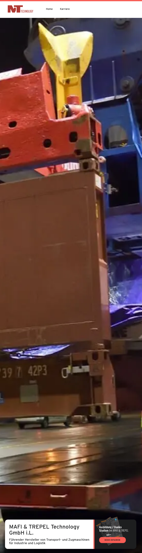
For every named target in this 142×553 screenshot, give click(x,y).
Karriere (65, 9)
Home (49, 9)
